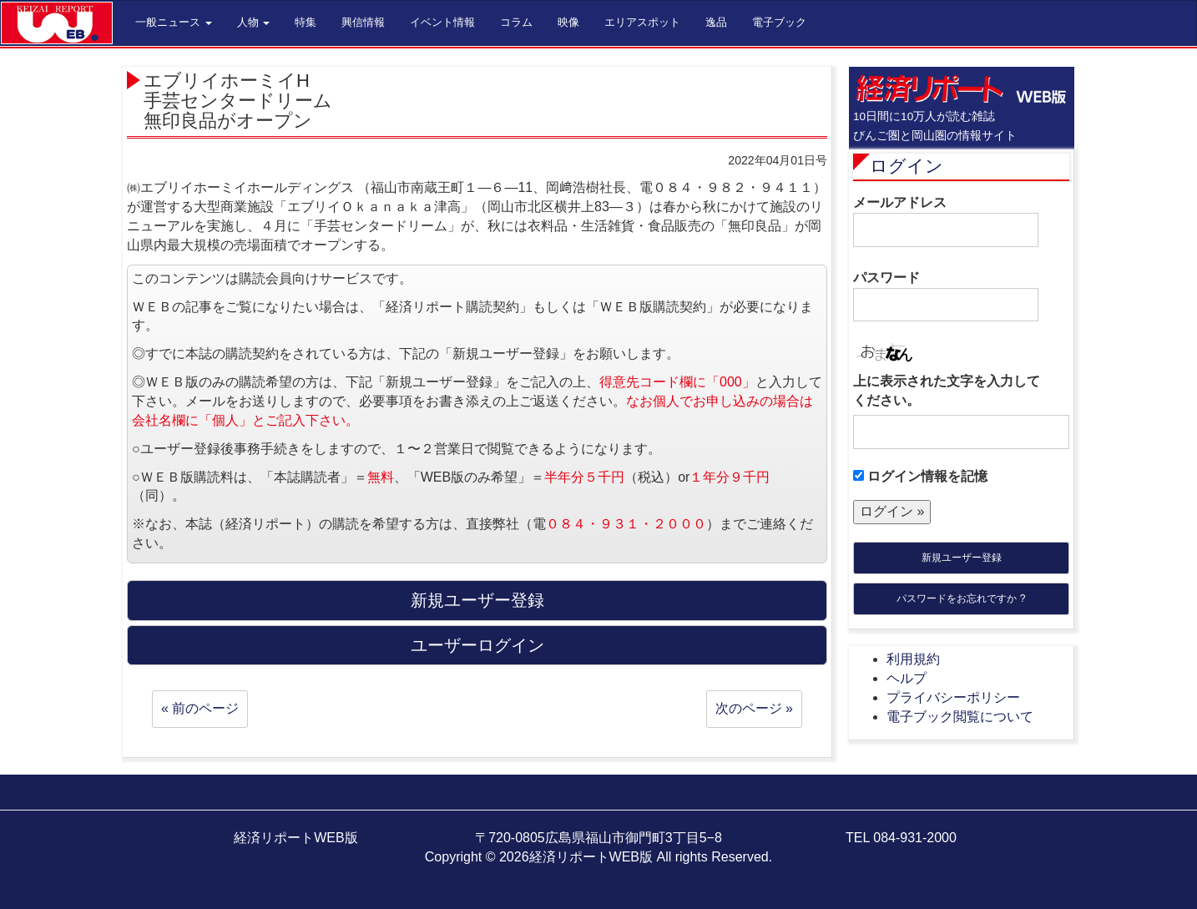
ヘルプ (906, 678)
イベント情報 (442, 22)
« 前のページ (200, 708)
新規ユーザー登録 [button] (477, 600)
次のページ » (754, 708)
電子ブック (779, 22)
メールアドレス (945, 221)
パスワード (945, 296)
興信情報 (363, 22)
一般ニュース (173, 22)
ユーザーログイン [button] (477, 645)
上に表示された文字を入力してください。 (946, 390)
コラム (516, 22)
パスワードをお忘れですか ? (960, 598)
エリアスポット (642, 22)
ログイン (906, 165)
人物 (253, 22)
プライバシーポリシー (953, 697)
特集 (305, 22)
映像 (568, 22)
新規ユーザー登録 (962, 557)
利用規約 (913, 659)
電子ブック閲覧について (959, 717)
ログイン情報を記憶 (920, 476)
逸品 (716, 22)
